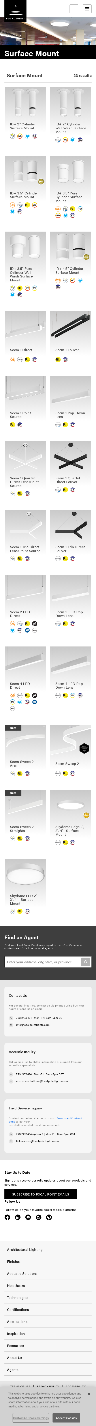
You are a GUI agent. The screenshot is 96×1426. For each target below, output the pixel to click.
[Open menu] (87, 8)
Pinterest (49, 1217)
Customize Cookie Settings (31, 1418)
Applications (17, 1321)
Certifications (18, 1309)
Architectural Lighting (25, 1249)
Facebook (7, 1217)
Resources (15, 1345)
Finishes (14, 1261)
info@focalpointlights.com (32, 1025)
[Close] (89, 1394)
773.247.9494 (24, 1018)
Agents (13, 1369)
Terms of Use (20, 1386)
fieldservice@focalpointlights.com (37, 1141)
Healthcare (16, 1285)
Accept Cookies (66, 1418)
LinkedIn (18, 1217)
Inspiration (16, 1333)
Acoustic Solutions (22, 1273)
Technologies (17, 1297)
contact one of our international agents (28, 948)
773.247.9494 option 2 (29, 1134)
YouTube (28, 1217)
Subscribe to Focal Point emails (40, 1194)
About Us (14, 1357)
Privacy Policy (48, 1386)
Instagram (38, 1217)
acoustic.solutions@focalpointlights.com (42, 1081)
